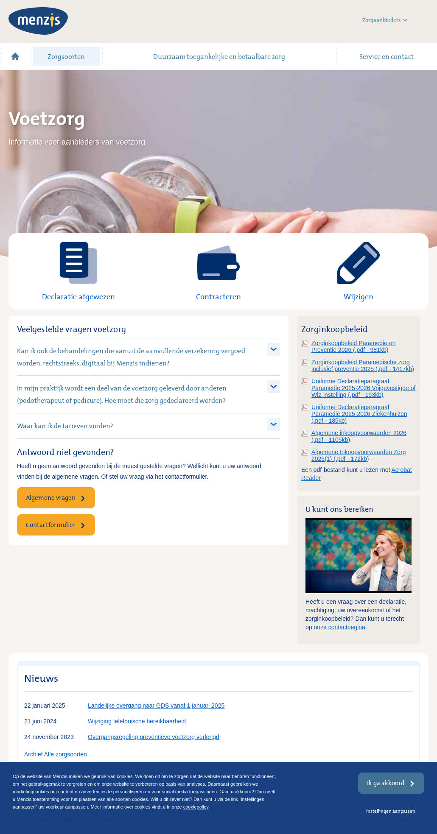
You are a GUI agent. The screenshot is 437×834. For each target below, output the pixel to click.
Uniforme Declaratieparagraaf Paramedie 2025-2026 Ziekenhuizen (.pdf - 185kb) (359, 414)
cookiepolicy (195, 806)
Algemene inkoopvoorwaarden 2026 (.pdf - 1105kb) (358, 436)
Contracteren (218, 296)
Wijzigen (358, 296)
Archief (33, 754)
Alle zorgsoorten (65, 754)
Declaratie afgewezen (78, 296)
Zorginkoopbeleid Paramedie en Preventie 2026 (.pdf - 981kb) (353, 346)
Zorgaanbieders (384, 20)
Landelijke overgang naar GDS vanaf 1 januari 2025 (156, 705)
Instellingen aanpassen (390, 811)
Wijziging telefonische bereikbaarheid (137, 721)
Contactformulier (51, 524)
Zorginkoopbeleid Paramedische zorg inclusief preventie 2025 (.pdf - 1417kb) (362, 365)
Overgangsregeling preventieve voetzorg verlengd (153, 737)
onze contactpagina (339, 627)
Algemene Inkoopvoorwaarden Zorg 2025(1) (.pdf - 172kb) (358, 455)
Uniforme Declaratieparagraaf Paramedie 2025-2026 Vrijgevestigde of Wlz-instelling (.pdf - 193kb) (363, 388)
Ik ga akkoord (386, 783)
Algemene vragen (51, 497)
